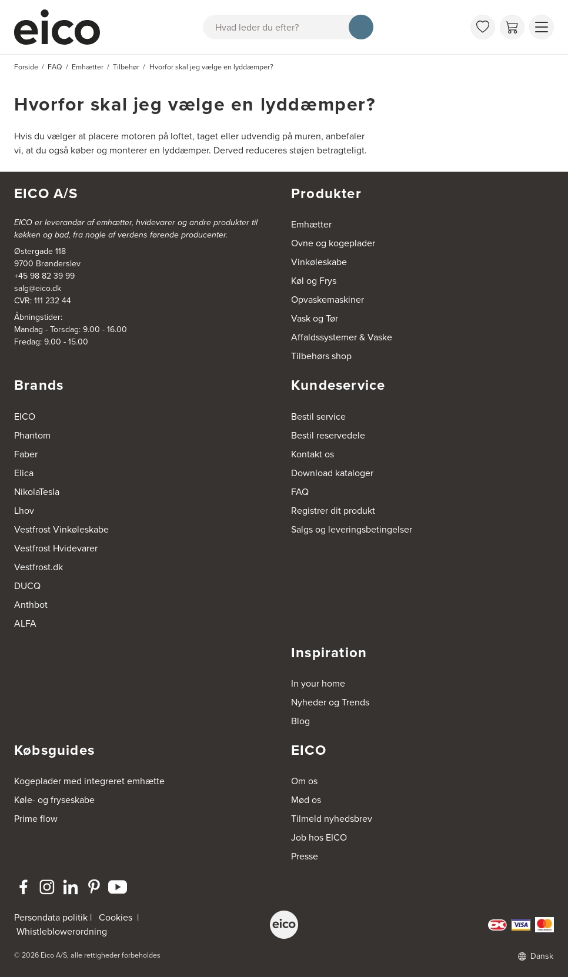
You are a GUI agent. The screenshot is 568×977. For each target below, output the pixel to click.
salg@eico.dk (37, 288)
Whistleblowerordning (61, 931)
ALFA (25, 623)
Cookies (115, 917)
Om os (304, 781)
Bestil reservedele (328, 435)
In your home (318, 683)
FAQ (300, 491)
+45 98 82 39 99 (44, 276)
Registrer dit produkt (333, 510)
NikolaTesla (36, 491)
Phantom (32, 435)
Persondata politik (51, 917)
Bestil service (318, 416)
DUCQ (27, 586)
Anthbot (31, 604)
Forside (26, 67)
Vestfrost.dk (38, 567)
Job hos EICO (319, 837)
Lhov (24, 510)
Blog (300, 721)
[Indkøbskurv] (512, 27)
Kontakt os (312, 454)
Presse (304, 856)
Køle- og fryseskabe (54, 800)
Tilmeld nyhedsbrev (331, 818)
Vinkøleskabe (319, 262)
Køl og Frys (313, 280)
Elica (24, 473)
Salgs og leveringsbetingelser (351, 529)
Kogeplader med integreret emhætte (89, 781)
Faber (26, 454)
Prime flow (36, 818)
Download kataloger (332, 473)
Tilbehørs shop (321, 356)
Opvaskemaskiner (327, 299)
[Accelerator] (62, 27)
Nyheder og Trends (330, 702)
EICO (24, 416)
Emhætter (311, 224)
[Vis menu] (541, 27)
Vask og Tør (314, 318)
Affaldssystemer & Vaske (341, 337)
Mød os (306, 800)
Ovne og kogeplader (333, 243)
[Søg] (361, 27)
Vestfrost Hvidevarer (56, 548)
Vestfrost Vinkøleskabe (61, 529)
